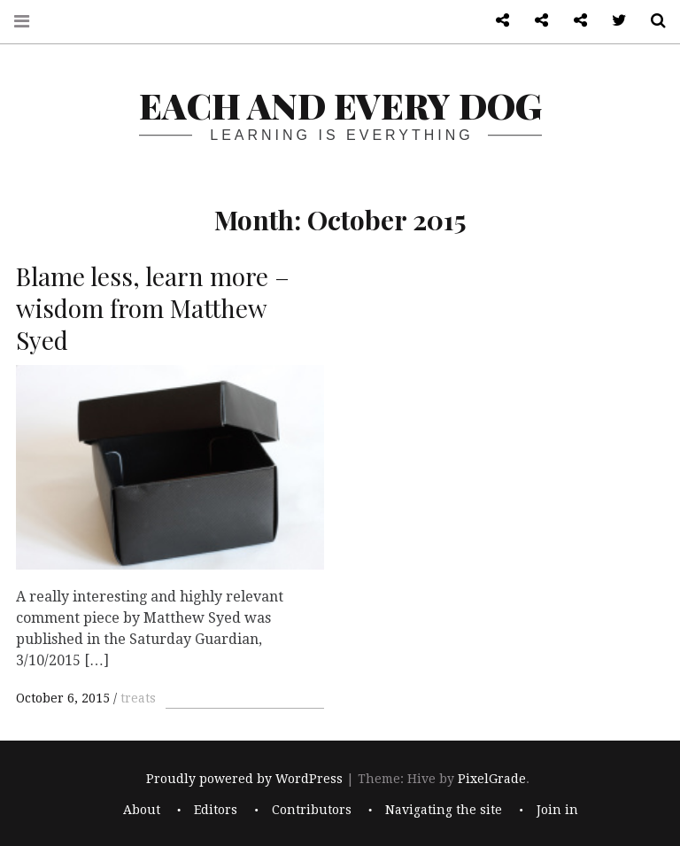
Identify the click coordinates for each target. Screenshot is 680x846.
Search (651, 20)
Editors (215, 810)
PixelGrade (492, 779)
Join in (557, 810)
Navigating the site (443, 810)
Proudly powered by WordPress (244, 779)
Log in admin (573, 20)
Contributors (312, 810)
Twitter (612, 20)
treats (138, 698)
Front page (534, 20)
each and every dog (340, 104)
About (141, 810)
